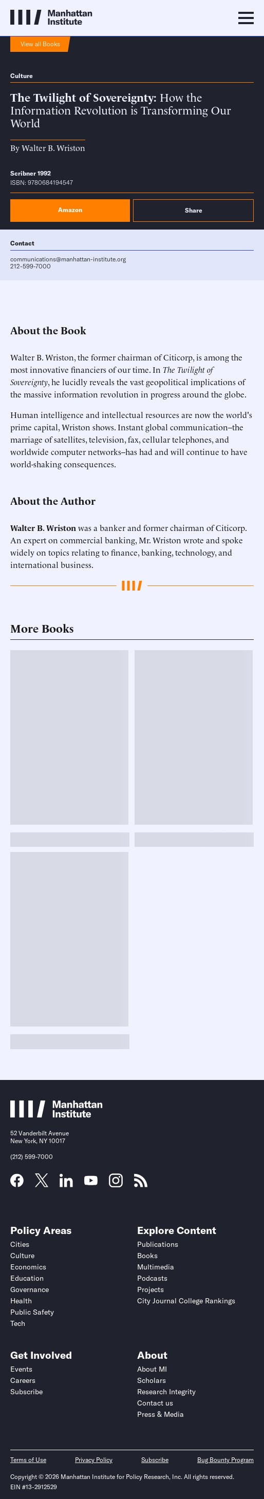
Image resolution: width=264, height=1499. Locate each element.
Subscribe (26, 1391)
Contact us (155, 1403)
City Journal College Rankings (186, 1300)
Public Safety (32, 1312)
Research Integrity (166, 1391)
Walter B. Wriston (53, 147)
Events (21, 1369)
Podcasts (152, 1278)
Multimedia (155, 1267)
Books (147, 1255)
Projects (150, 1289)
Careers (22, 1380)
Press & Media (160, 1414)
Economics (28, 1267)
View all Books (40, 44)
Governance (29, 1289)
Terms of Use (28, 1460)
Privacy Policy (93, 1460)
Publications (157, 1244)
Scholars (151, 1380)
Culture (21, 76)
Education (27, 1278)
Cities (19, 1244)
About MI (152, 1369)
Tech (17, 1323)
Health (21, 1300)
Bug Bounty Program (225, 1460)
